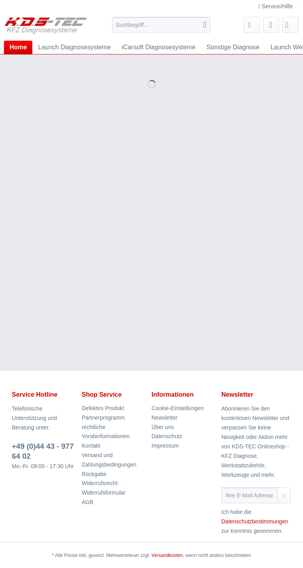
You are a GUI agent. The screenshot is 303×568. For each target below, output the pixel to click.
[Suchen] (204, 25)
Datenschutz (167, 436)
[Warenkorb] (290, 25)
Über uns (163, 427)
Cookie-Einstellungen (178, 408)
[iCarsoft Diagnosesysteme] (158, 47)
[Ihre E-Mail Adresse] (249, 495)
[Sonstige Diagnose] (233, 47)
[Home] (18, 47)
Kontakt (91, 445)
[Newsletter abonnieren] (284, 495)
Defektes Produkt (103, 408)
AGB (88, 502)
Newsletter (165, 417)
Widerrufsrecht (100, 483)
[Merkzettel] (252, 25)
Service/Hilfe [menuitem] (276, 6)
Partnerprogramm (103, 417)
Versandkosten (167, 555)
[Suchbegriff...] (161, 25)
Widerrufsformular (103, 492)
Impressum (165, 445)
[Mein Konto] (271, 25)
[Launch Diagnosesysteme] (74, 47)
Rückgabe (94, 474)
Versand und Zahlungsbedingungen (109, 460)
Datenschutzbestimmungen (254, 521)
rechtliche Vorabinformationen (105, 432)
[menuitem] (161, 28)
